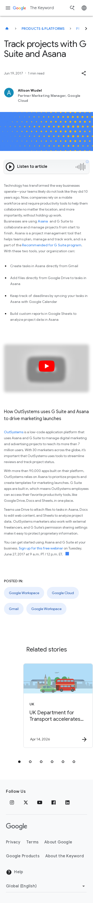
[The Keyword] (7, 29)
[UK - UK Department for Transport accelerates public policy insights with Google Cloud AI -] (55, 706)
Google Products (22, 856)
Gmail (14, 609)
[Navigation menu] (8, 8)
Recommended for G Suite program (51, 245)
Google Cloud (63, 593)
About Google (58, 842)
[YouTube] (40, 802)
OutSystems (13, 432)
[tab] (19, 761)
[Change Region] (46, 886)
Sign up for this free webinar (41, 548)
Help (14, 872)
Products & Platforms (43, 28)
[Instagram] (12, 802)
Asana (43, 221)
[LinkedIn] (67, 802)
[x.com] (26, 802)
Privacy (13, 842)
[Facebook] (54, 802)
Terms (32, 842)
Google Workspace (24, 593)
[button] (83, 73)
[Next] (86, 29)
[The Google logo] (16, 826)
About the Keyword (64, 856)
